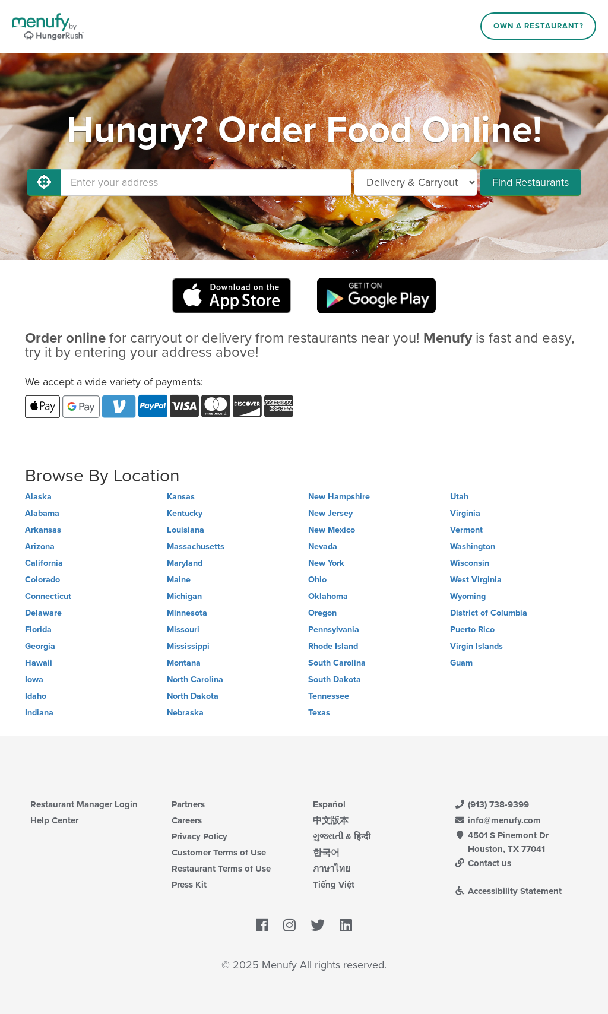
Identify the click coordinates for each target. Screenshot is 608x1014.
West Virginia (476, 580)
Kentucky (184, 513)
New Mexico (331, 530)
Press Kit (189, 884)
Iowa (34, 679)
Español (329, 804)
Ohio (317, 580)
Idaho (35, 696)
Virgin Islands (476, 646)
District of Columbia (488, 613)
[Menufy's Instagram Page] (289, 926)
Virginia (465, 513)
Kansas (181, 497)
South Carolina (337, 663)
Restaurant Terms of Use (221, 868)
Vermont (466, 530)
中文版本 (331, 820)
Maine (179, 580)
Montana (184, 663)
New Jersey (330, 513)
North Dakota (192, 696)
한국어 (326, 852)
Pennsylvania (333, 630)
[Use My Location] (44, 182)
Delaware (43, 613)
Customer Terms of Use (219, 852)
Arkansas (43, 530)
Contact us (482, 863)
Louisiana (185, 530)
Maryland (184, 563)
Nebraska (185, 713)
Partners (188, 804)
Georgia (40, 646)
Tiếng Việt (333, 884)
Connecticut (48, 596)
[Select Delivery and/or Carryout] (415, 182)
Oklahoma (328, 596)
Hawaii (38, 663)
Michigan (184, 596)
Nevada (322, 546)
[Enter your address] (206, 182)
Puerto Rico (472, 630)
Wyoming (468, 596)
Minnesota (187, 613)
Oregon (322, 613)
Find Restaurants (530, 182)
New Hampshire (339, 497)
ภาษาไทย (331, 868)
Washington (472, 546)
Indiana (39, 713)
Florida (38, 630)
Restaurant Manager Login (84, 804)
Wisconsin (469, 563)
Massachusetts (195, 546)
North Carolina (195, 679)
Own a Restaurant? (538, 26)
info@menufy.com (497, 820)
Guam (461, 663)
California (44, 563)
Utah (459, 497)
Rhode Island (333, 646)
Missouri (183, 630)
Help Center (54, 820)
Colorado (42, 580)
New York (326, 563)
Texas (319, 713)
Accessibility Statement (508, 891)
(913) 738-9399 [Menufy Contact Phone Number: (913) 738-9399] (491, 804)
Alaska (38, 497)
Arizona (40, 546)
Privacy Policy (199, 836)
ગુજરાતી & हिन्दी (341, 836)
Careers (187, 820)
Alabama (42, 513)
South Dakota (334, 679)
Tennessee (328, 696)
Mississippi (188, 646)
